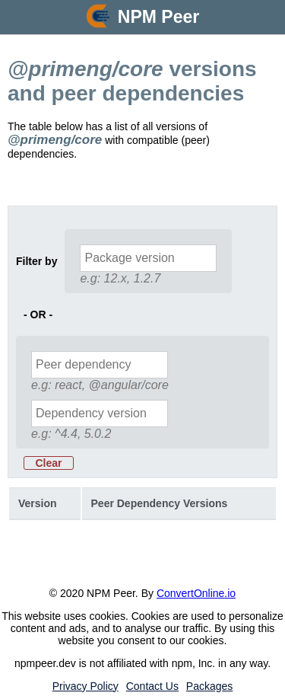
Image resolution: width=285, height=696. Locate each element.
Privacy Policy (85, 686)
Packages (209, 686)
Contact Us (152, 686)
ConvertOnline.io (196, 593)
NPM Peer (158, 17)
